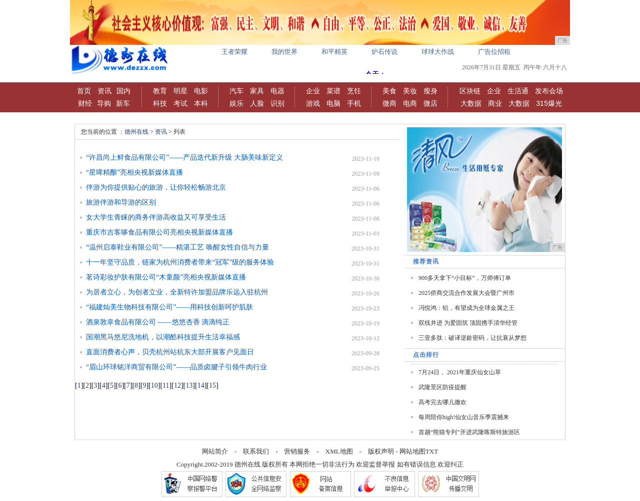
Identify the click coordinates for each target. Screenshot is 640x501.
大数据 (471, 103)
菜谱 (333, 91)
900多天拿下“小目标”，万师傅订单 (464, 277)
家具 (257, 91)
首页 (84, 91)
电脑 (333, 103)
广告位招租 (494, 51)
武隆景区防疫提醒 (442, 387)
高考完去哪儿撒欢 (442, 402)
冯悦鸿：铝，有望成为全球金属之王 (466, 307)
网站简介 (215, 451)
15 (212, 385)
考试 (181, 103)
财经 (85, 103)
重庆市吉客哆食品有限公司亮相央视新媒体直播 (159, 232)
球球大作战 (438, 51)
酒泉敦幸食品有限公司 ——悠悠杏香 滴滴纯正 (158, 322)
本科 (201, 103)
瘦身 (431, 91)
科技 (160, 103)
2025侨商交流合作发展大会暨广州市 (466, 292)
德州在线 (136, 131)
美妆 (410, 91)
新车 (123, 103)
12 (177, 385)
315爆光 (549, 103)
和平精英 (335, 51)
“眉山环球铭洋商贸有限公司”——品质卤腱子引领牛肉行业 (176, 367)
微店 (431, 103)
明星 (181, 91)
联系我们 (256, 451)
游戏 (313, 103)
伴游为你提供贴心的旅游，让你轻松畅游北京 (156, 187)
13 (189, 385)
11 (165, 385)
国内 (123, 91)
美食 (389, 91)
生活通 (518, 91)
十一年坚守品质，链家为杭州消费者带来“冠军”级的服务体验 (180, 262)
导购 (104, 103)
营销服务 (297, 451)
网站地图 (413, 451)
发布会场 (549, 91)
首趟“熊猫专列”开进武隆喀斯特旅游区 (469, 432)
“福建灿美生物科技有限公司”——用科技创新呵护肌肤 (169, 307)
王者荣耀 (235, 51)
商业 (495, 103)
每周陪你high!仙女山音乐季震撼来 (463, 417)
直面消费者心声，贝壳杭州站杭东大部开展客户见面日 (170, 352)
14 (201, 385)
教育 (160, 91)
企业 (313, 91)
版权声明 (381, 451)
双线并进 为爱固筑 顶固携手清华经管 (468, 322)
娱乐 (237, 103)
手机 (354, 103)
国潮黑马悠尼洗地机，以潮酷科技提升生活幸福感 (163, 337)
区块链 (470, 91)
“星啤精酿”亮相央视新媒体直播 (134, 172)
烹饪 (354, 91)
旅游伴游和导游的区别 (121, 202)
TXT (432, 451)
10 (154, 385)
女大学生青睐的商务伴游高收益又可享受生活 (156, 217)
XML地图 (339, 451)
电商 (410, 103)
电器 (277, 91)
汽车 (237, 91)
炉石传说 (385, 51)
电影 (201, 91)
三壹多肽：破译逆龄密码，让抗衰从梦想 (472, 337)
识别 (277, 103)
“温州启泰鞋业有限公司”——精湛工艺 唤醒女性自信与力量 (177, 247)
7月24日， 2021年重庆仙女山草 (459, 372)
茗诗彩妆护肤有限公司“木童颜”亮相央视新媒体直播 (166, 277)
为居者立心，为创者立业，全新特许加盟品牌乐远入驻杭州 (177, 292)
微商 (389, 103)
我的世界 (285, 51)
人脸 (257, 103)
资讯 (105, 91)
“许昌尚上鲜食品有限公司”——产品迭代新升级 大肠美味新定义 (184, 157)
